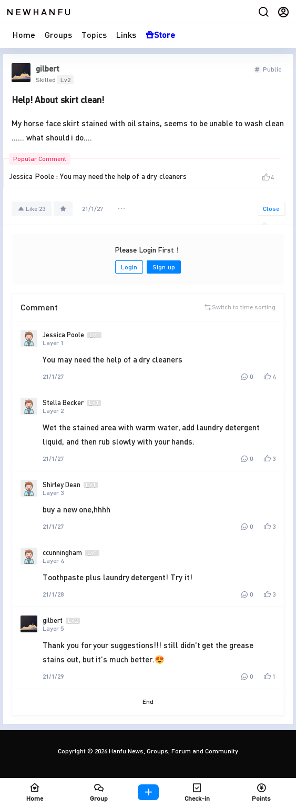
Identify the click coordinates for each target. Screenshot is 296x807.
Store (160, 34)
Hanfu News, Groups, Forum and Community (172, 751)
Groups (58, 34)
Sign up (163, 267)
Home (24, 34)
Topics (94, 34)
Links (126, 34)
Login (129, 267)
